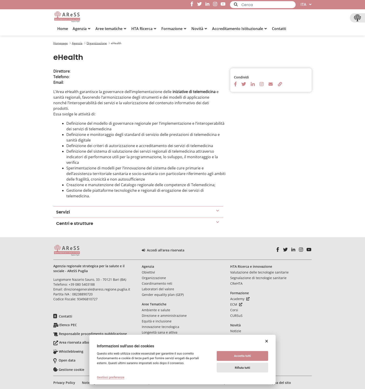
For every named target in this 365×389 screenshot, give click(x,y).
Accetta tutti (242, 356)
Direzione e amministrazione (164, 315)
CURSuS (236, 315)
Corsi (234, 310)
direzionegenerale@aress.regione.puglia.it (97, 289)
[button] (82, 28)
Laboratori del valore (158, 289)
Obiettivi (148, 272)
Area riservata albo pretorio (81, 342)
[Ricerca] (268, 4)
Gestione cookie (71, 369)
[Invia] (236, 4)
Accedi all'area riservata (163, 250)
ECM (236, 304)
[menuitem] (62, 28)
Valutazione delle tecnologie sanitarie (259, 272)
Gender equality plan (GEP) (163, 294)
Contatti (65, 316)
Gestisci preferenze (110, 377)
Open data (67, 360)
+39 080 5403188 (82, 284)
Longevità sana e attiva (159, 332)
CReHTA (236, 283)
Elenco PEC (68, 325)
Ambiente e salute (156, 310)
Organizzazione (154, 278)
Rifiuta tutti (242, 367)
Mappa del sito (279, 382)
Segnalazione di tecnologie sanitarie (258, 278)
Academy (240, 299)
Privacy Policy (64, 382)
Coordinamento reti (157, 283)
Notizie (235, 331)
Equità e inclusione (157, 321)
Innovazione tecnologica (160, 327)
